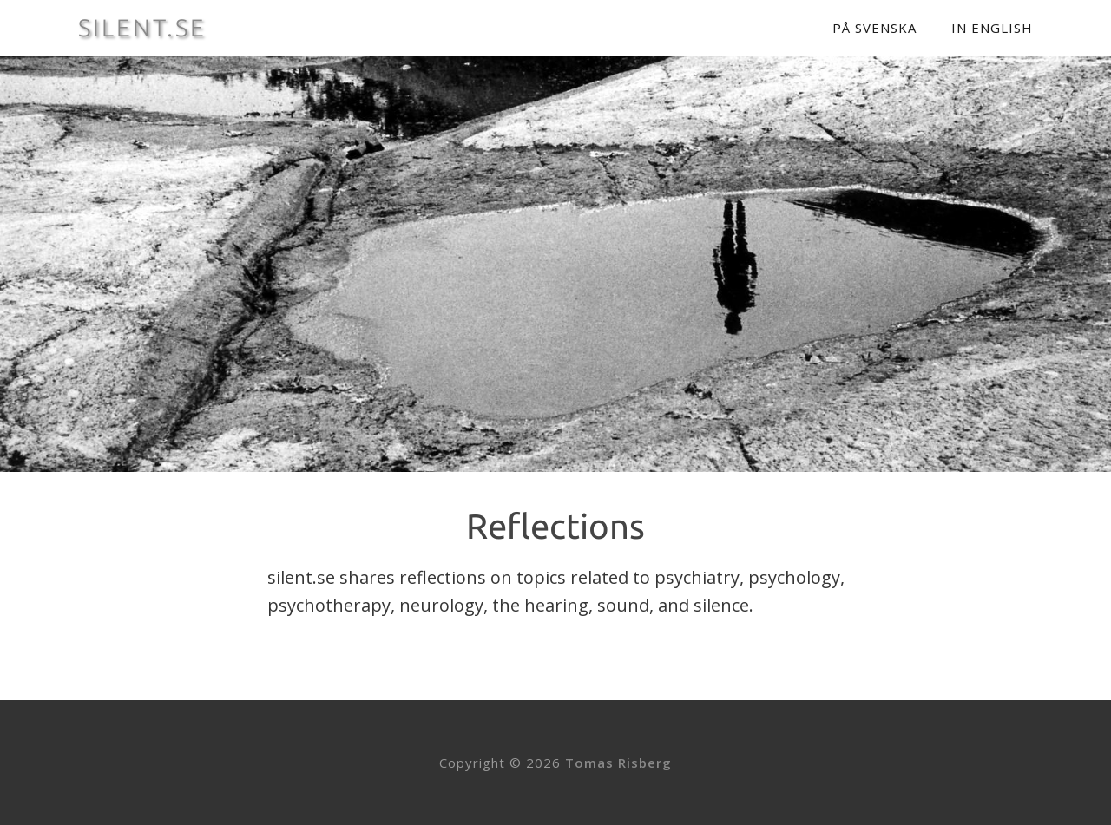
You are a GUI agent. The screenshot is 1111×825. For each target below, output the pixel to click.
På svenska (874, 27)
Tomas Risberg (618, 762)
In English (992, 27)
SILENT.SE (142, 28)
